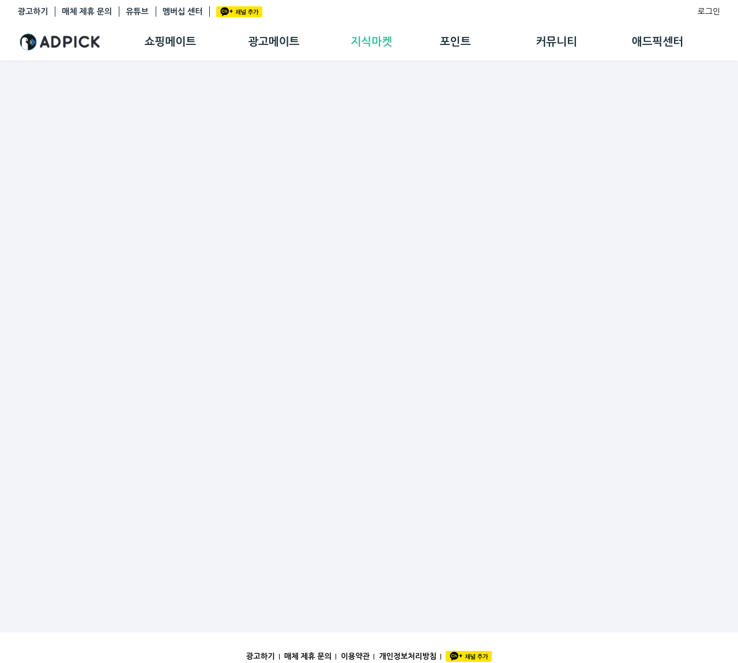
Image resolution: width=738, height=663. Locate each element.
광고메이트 (273, 41)
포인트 (455, 41)
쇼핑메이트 (170, 41)
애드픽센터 (657, 41)
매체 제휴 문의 (87, 11)
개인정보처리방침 (407, 656)
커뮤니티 (556, 41)
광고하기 (33, 11)
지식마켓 (371, 41)
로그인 (709, 11)
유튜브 (137, 11)
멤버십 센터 (183, 11)
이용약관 (355, 656)
